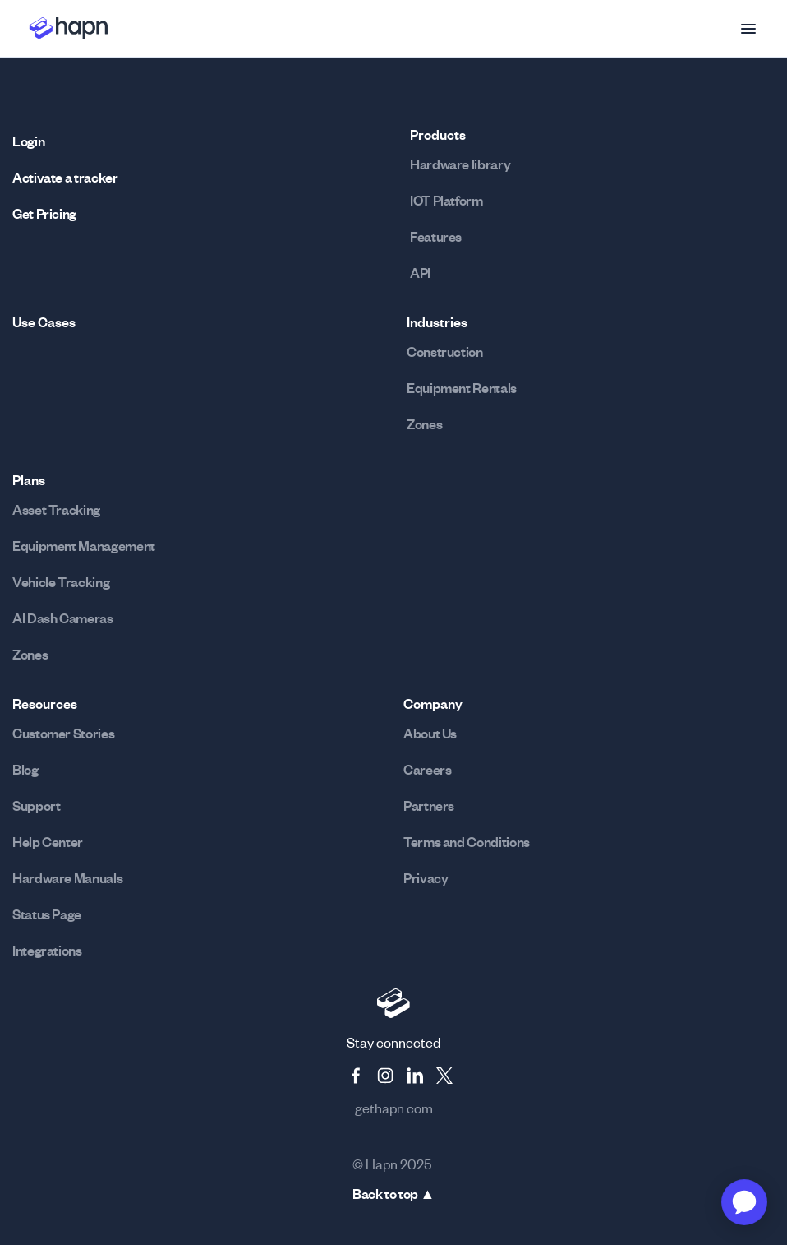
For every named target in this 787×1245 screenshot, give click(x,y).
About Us (430, 733)
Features (436, 236)
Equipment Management (83, 546)
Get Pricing (44, 213)
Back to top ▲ (393, 1194)
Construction (445, 352)
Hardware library (460, 164)
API (420, 273)
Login (28, 141)
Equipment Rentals (462, 388)
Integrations (47, 950)
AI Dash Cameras (62, 618)
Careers (427, 769)
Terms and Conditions (466, 842)
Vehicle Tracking (60, 582)
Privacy (425, 878)
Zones (424, 424)
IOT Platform (446, 200)
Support (36, 805)
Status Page (46, 914)
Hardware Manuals (67, 878)
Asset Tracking (56, 509)
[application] (744, 1202)
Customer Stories (63, 733)
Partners (428, 805)
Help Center (47, 842)
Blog (25, 769)
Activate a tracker (65, 177)
